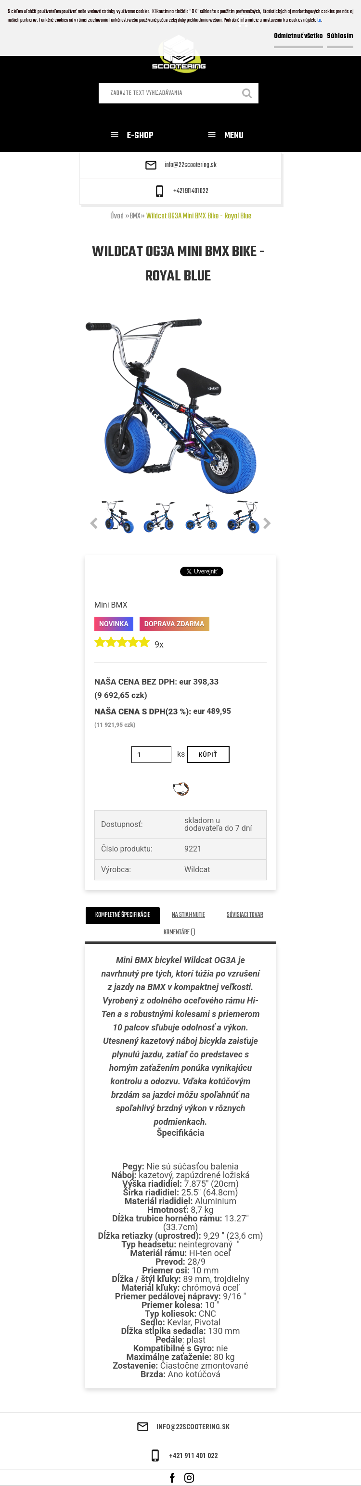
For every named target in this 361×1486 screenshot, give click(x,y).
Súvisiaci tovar (245, 915)
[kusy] (151, 754)
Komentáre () (179, 932)
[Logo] (181, 56)
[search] (247, 94)
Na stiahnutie (188, 915)
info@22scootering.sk (191, 165)
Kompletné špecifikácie (122, 915)
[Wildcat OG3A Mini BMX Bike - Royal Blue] (171, 321)
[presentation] (93, 524)
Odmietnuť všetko (298, 36)
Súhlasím (340, 36)
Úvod (117, 216)
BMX (135, 216)
